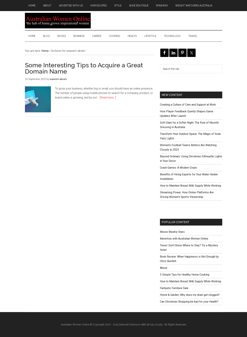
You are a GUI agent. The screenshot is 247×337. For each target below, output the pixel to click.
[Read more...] (108, 97)
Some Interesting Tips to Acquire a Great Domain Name (84, 68)
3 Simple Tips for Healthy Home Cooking (184, 274)
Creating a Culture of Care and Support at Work (188, 104)
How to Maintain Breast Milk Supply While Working (190, 185)
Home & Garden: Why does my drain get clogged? (190, 294)
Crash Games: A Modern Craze (178, 167)
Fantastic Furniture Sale (174, 288)
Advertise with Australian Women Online (184, 238)
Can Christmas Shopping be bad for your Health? (189, 301)
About (163, 267)
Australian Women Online (58, 20)
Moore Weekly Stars (172, 231)
